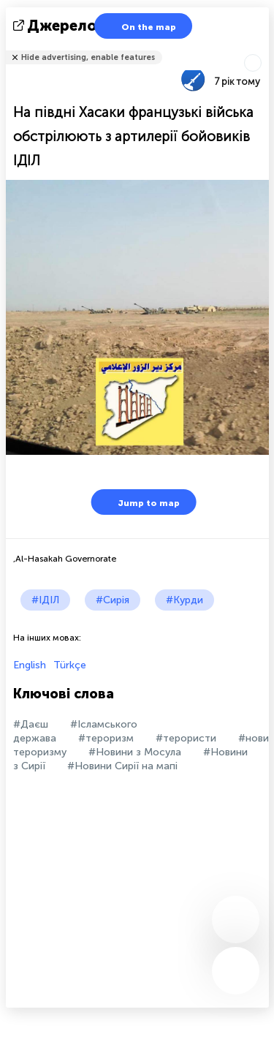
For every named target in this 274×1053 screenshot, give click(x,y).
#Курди (184, 600)
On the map (139, 26)
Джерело (56, 25)
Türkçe (69, 665)
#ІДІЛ (45, 600)
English (29, 665)
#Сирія (112, 600)
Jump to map (139, 502)
